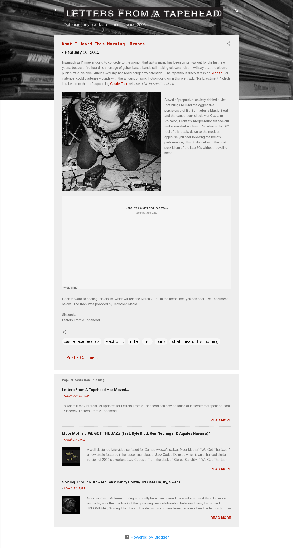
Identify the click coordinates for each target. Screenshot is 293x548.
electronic (114, 341)
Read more (221, 420)
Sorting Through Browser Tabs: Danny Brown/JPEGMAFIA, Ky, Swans (121, 482)
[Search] (236, 11)
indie (133, 341)
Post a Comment (82, 357)
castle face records (82, 341)
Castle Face (119, 84)
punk (161, 341)
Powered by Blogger (146, 537)
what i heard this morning (194, 341)
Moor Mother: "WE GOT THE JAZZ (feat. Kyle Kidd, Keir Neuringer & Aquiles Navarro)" (136, 433)
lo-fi (147, 341)
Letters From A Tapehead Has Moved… (95, 389)
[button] (228, 44)
